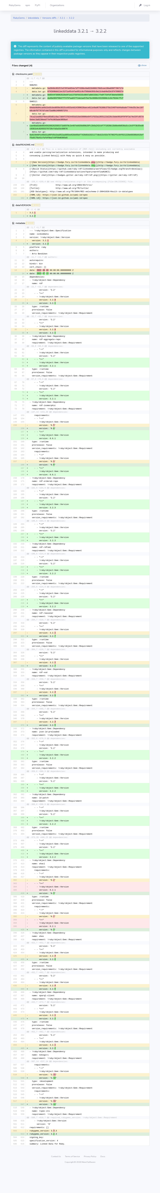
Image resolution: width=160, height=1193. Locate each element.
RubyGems (19, 18)
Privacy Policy (90, 1181)
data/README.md (25, 145)
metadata (20, 225)
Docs (102, 1181)
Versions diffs (49, 18)
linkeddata (33, 18)
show (144, 65)
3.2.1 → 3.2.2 (67, 18)
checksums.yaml (24, 74)
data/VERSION (23, 207)
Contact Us (56, 1181)
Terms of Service (72, 1181)
